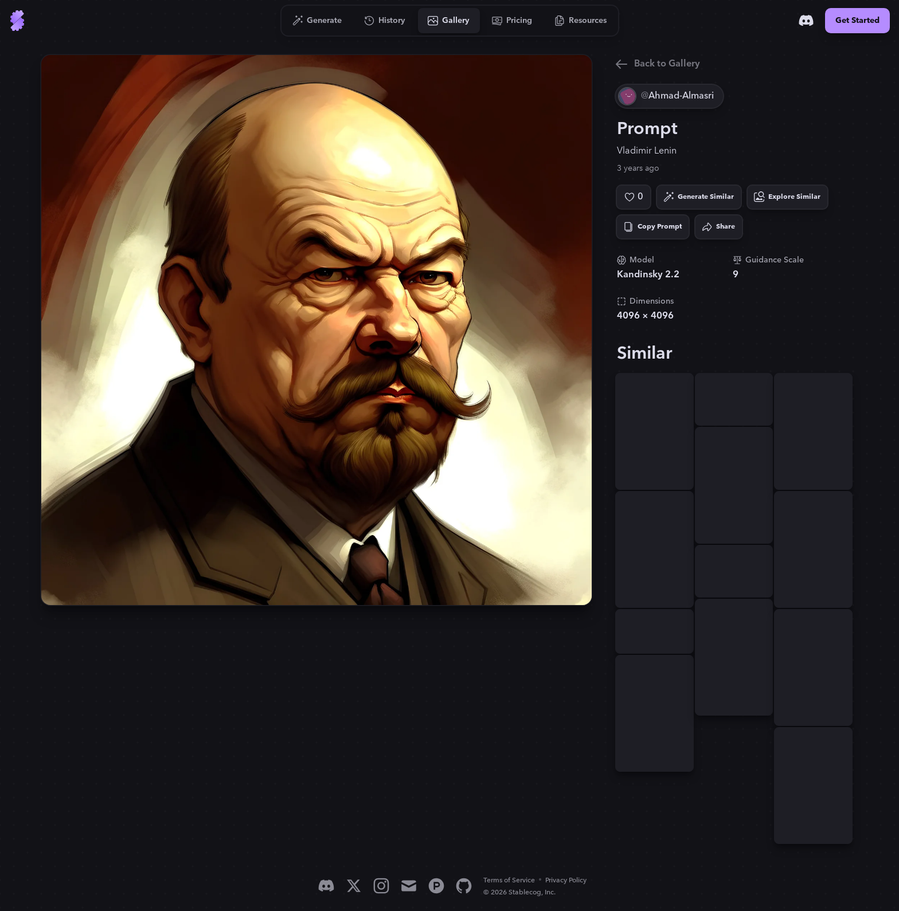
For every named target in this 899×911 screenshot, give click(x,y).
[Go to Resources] (581, 21)
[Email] (409, 886)
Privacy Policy (566, 880)
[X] (354, 886)
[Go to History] (385, 21)
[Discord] (806, 20)
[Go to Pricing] (512, 21)
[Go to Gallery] (449, 21)
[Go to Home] (17, 20)
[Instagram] (381, 886)
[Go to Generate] (317, 21)
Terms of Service (509, 880)
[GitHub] (464, 886)
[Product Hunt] (436, 886)
